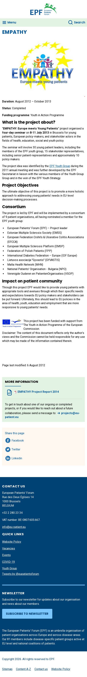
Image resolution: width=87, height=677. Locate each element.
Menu (11, 22)
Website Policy (11, 541)
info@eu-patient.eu (14, 527)
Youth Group (9, 568)
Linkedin (17, 457)
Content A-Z (23, 669)
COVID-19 (8, 562)
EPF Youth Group (59, 166)
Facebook (18, 440)
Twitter (17, 448)
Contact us (41, 669)
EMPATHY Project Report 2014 (36, 391)
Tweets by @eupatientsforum (20, 574)
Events (6, 555)
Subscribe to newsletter (27, 614)
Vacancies (8, 548)
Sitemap (7, 669)
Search (79, 22)
